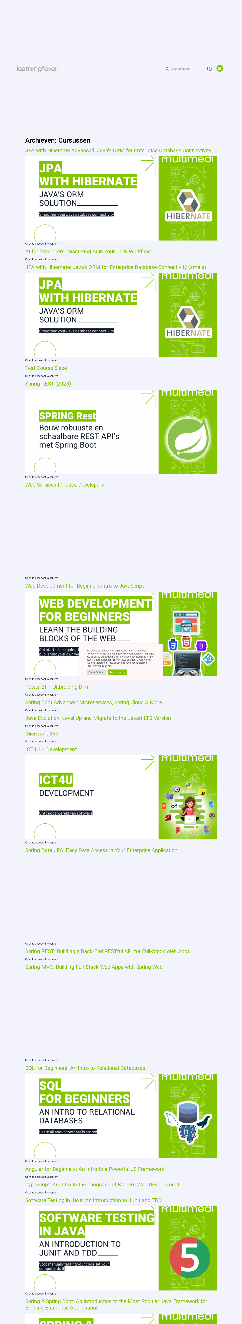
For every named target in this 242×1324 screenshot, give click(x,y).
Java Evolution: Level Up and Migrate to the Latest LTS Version (98, 718)
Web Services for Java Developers (64, 485)
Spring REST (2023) (48, 383)
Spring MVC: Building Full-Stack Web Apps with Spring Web (94, 967)
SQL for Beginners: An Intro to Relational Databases (85, 1068)
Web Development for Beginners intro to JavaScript (84, 586)
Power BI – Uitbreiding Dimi (57, 687)
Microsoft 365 (41, 733)
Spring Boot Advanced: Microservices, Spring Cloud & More (93, 702)
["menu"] (219, 68)
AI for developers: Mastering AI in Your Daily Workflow (88, 251)
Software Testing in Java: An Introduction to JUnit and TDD (93, 1200)
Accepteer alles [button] (117, 672)
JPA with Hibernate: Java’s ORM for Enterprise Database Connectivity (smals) (115, 267)
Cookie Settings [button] (96, 672)
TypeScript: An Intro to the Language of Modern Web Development (102, 1184)
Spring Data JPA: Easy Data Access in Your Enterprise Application (101, 850)
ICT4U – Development (51, 749)
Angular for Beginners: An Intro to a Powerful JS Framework (94, 1169)
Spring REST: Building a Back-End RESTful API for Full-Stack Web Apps (107, 951)
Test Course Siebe (46, 368)
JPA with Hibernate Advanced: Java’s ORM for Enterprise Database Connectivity (118, 150)
